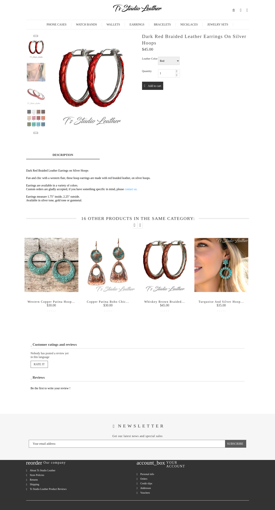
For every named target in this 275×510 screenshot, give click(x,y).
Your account (175, 464)
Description (63, 154)
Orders (143, 478)
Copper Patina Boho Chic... (108, 301)
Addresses (145, 488)
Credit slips (146, 483)
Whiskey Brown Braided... (164, 301)
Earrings (136, 24)
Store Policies (37, 475)
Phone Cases (56, 24)
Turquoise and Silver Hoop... (221, 301)
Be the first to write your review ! (51, 388)
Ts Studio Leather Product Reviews (48, 489)
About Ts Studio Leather (43, 470)
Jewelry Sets (217, 24)
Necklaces (189, 24)
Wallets (113, 24)
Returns (34, 479)
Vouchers (145, 492)
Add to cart (154, 85)
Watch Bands (86, 24)
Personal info (147, 474)
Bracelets (162, 24)
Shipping (34, 484)
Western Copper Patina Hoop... (51, 301)
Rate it (39, 364)
